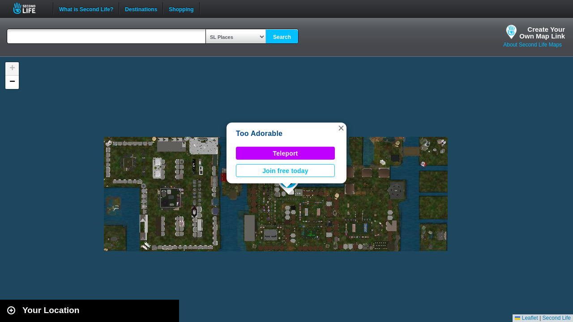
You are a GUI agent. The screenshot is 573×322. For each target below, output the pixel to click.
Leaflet (526, 318)
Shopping (181, 8)
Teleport (285, 153)
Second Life (29, 8)
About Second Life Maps (532, 45)
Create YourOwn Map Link (542, 32)
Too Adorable (259, 133)
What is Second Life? (86, 8)
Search (282, 37)
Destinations (141, 8)
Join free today (285, 170)
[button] (341, 128)
